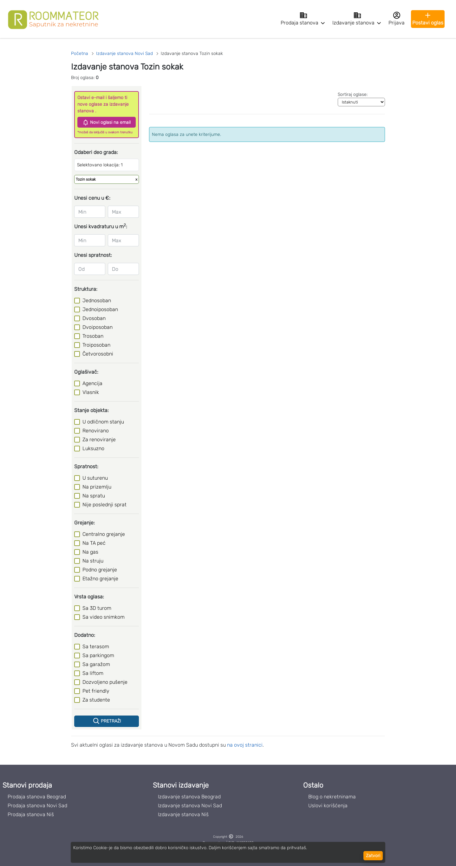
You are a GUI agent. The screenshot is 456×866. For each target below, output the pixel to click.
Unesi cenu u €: (92, 198)
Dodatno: (84, 635)
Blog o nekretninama (332, 797)
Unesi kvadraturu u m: (100, 226)
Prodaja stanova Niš (31, 814)
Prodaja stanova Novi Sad (37, 806)
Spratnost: (86, 466)
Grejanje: (84, 523)
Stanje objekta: (91, 410)
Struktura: (85, 289)
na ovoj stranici (245, 745)
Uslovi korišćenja (328, 806)
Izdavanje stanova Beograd (189, 797)
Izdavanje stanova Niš (183, 814)
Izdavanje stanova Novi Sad (190, 806)
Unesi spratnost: (93, 255)
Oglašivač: (86, 372)
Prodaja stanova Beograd (37, 797)
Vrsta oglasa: (89, 597)
